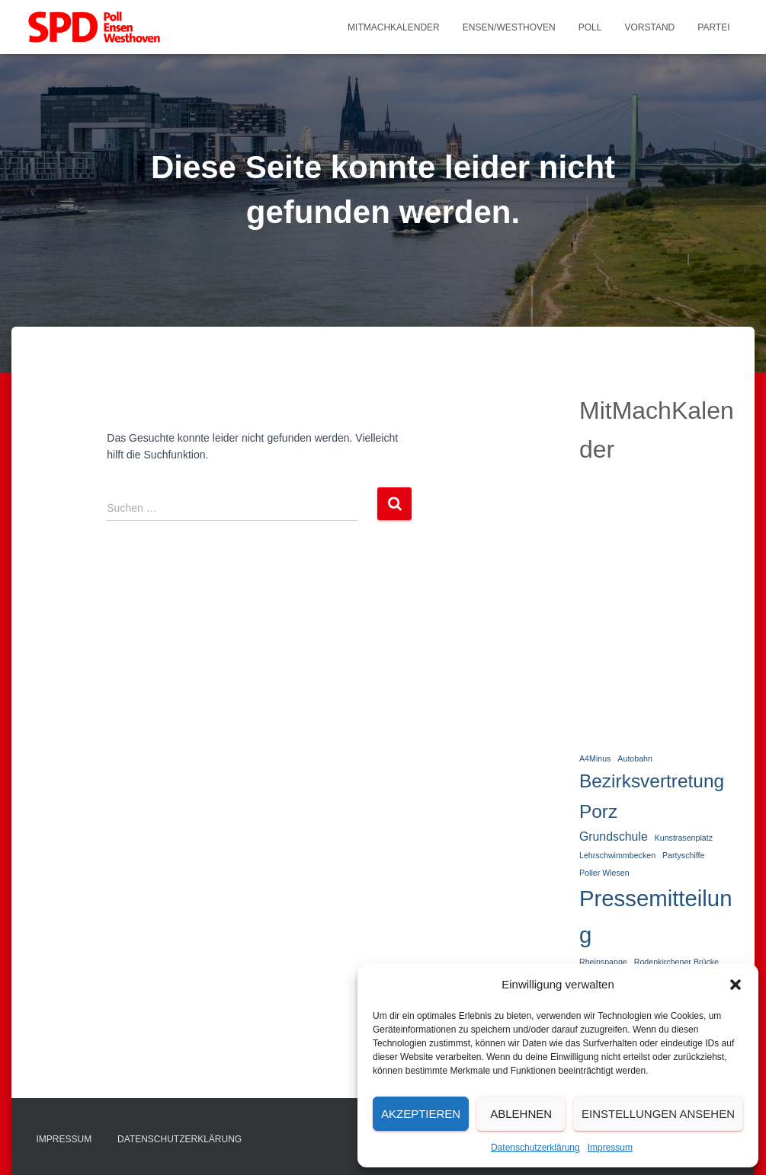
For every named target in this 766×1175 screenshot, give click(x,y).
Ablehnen (521, 1113)
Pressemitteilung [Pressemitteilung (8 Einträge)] (655, 916)
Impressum (610, 1147)
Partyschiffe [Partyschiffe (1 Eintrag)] (683, 855)
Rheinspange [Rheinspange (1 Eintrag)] (603, 961)
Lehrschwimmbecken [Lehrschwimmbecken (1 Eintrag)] (617, 855)
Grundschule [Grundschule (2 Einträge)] (613, 836)
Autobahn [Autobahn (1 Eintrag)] (634, 758)
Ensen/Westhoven (509, 27)
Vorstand (649, 27)
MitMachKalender (394, 27)
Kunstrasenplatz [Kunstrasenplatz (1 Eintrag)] (684, 837)
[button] (735, 984)
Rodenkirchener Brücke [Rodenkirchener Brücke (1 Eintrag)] (676, 961)
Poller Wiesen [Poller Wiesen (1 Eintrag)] (604, 872)
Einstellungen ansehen (658, 1113)
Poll (590, 27)
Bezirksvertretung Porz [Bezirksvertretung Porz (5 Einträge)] (651, 796)
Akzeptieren (420, 1113)
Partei (713, 27)
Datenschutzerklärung (535, 1147)
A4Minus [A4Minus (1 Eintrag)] (595, 758)
